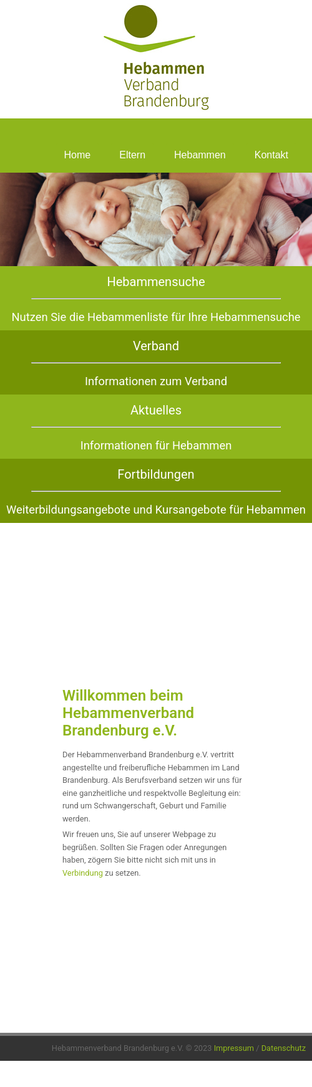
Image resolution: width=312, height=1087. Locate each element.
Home (77, 155)
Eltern (132, 155)
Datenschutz (283, 1048)
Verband (156, 345)
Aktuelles (156, 410)
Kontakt (271, 155)
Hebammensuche (156, 281)
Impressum (234, 1048)
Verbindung (82, 873)
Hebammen (200, 155)
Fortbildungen (155, 474)
